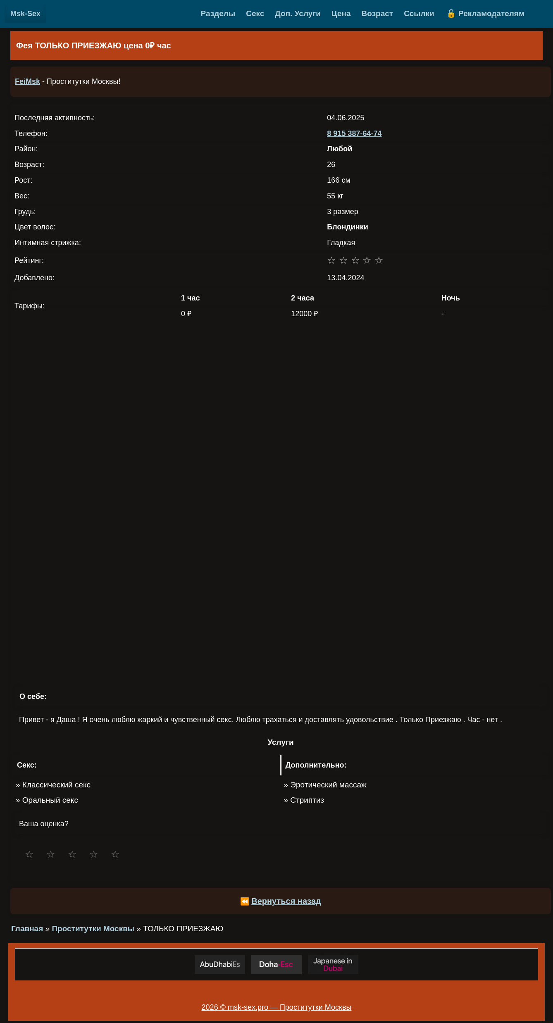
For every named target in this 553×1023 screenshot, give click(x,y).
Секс (255, 13)
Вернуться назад (286, 901)
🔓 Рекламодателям (485, 13)
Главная (27, 928)
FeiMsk (27, 81)
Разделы (218, 13)
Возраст (377, 13)
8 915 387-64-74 (354, 133)
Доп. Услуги (298, 13)
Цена (341, 13)
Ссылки (419, 13)
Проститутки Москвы (93, 928)
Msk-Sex (25, 14)
